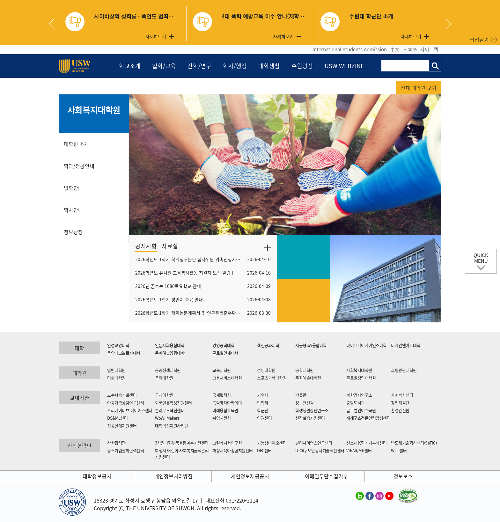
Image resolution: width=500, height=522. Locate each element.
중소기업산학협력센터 (125, 450)
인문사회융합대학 (169, 345)
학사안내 (73, 210)
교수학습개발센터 (121, 395)
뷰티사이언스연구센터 (313, 443)
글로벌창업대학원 (361, 378)
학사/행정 (235, 66)
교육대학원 (221, 370)
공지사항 (146, 246)
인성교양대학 (118, 345)
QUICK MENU (481, 258)
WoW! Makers (167, 418)
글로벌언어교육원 (361, 410)
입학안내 (73, 188)
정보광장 (73, 232)
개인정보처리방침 (173, 476)
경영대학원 (266, 370)
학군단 (262, 410)
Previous (54, 24)
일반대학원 (116, 370)
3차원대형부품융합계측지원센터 (182, 443)
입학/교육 (164, 66)
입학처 (262, 403)
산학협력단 (116, 443)
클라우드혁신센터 (169, 410)
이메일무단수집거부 (326, 476)
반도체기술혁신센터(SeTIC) (414, 443)
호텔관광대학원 (404, 370)
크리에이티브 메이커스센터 (129, 410)
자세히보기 (155, 36)
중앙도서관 (355, 403)
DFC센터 (264, 450)
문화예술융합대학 (169, 353)
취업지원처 (221, 418)
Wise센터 (399, 450)
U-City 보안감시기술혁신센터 (319, 450)
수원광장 (302, 66)
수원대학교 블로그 (360, 495)
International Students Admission (349, 49)
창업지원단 (400, 403)
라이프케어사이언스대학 (366, 345)
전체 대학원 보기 (419, 88)
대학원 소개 (76, 144)
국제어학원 (164, 395)
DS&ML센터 (117, 418)
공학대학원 (304, 370)
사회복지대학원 (94, 110)
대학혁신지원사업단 (171, 426)
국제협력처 (221, 395)
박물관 (300, 395)
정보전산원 (304, 403)
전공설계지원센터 (121, 426)
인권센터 (264, 418)
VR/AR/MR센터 (358, 450)
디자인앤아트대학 (405, 345)
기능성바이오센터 (271, 443)
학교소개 (130, 66)
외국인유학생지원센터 (173, 403)
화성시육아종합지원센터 (232, 450)
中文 (395, 49)
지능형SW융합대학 (311, 345)
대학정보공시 (97, 476)
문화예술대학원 (308, 378)
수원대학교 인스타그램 (379, 495)
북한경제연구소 (359, 395)
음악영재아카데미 (227, 403)
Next (448, 24)
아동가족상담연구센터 (125, 403)
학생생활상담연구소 (311, 410)
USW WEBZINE (344, 66)
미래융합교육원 (225, 410)
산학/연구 (199, 66)
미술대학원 (116, 378)
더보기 (267, 248)
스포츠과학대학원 (271, 378)
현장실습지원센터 (310, 418)
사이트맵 (429, 49)
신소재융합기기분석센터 (366, 443)
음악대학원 (164, 378)
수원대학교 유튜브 (389, 495)
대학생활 (269, 66)
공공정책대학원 (168, 370)
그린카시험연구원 (227, 443)
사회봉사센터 (402, 395)
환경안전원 (400, 410)
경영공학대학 (223, 345)
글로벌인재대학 (225, 353)
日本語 (410, 49)
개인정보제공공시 (250, 476)
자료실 (170, 246)
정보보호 (403, 476)
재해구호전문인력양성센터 (368, 418)
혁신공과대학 (268, 345)
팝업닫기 (479, 39)
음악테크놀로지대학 (123, 353)
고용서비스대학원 (227, 378)
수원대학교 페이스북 (369, 495)
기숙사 (262, 395)
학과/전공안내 (79, 166)
